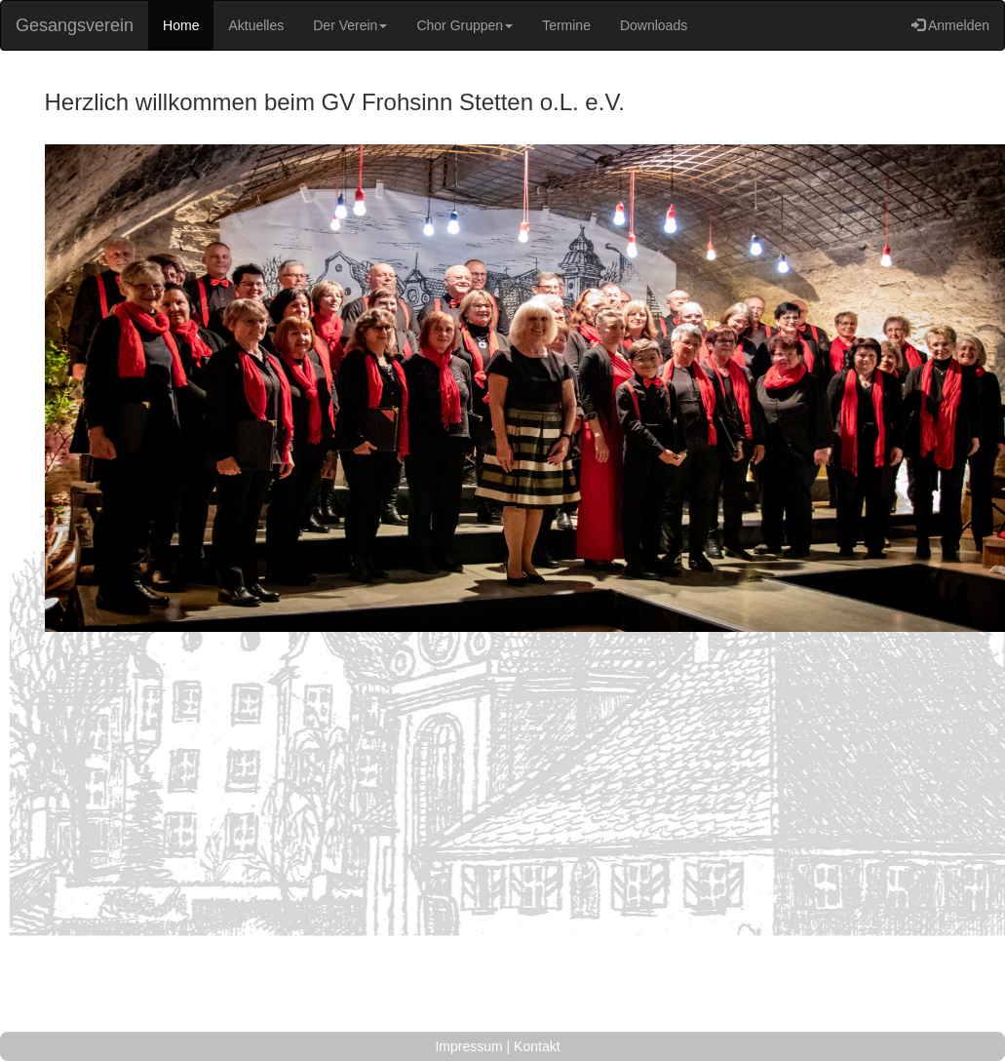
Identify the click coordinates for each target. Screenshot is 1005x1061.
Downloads (653, 25)
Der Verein (350, 25)
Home (181, 25)
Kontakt (537, 1046)
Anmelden (950, 25)
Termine (566, 25)
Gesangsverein (75, 25)
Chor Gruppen (464, 25)
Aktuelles (256, 25)
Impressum (470, 1046)
